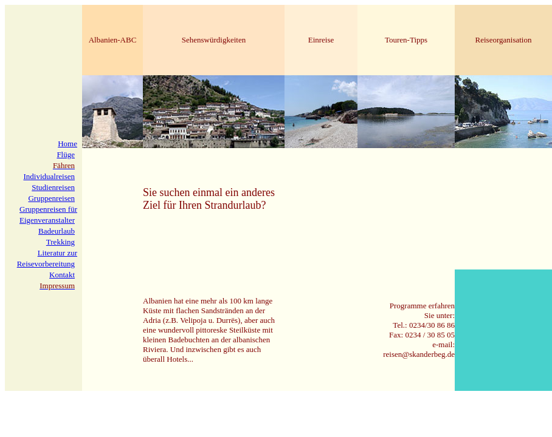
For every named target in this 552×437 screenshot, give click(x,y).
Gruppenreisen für (48, 209)
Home (67, 143)
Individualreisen (49, 176)
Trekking (60, 241)
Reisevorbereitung (46, 263)
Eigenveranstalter (47, 220)
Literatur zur (57, 252)
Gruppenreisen (51, 198)
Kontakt (62, 274)
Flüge (66, 154)
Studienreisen (53, 187)
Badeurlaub (56, 230)
